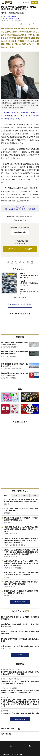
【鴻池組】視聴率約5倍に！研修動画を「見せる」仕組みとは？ (20, 640)
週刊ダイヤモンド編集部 (8, 16)
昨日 (15, 496)
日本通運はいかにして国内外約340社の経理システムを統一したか (20, 647)
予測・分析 (4, 18)
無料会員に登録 (20, 232)
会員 (34, 496)
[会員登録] (34, 2)
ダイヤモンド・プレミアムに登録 (20, 249)
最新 (5, 496)
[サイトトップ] (8, 2)
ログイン (26, 2)
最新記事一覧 (20, 719)
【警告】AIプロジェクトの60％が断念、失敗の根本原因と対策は (20, 633)
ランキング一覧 (20, 602)
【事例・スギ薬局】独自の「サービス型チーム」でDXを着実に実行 (20, 618)
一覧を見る (20, 655)
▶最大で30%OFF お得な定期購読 (20, 304)
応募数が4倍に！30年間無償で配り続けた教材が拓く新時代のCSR (20, 625)
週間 (24, 496)
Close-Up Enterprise (15, 18)
